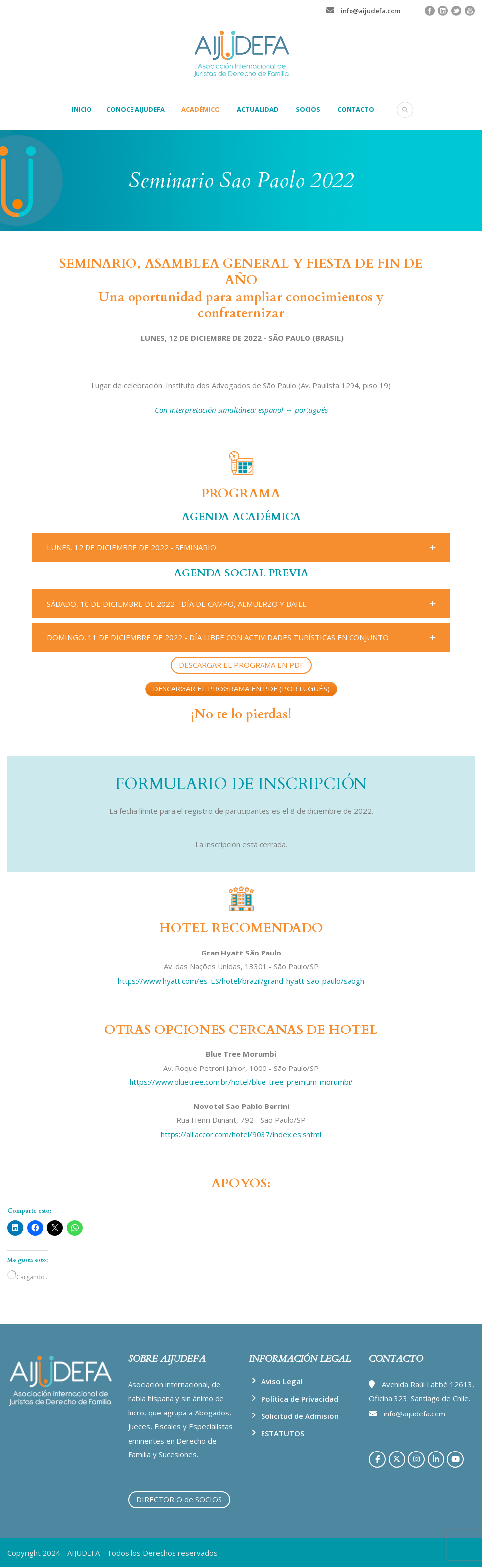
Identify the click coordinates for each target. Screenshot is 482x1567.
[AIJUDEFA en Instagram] (416, 1459)
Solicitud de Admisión (300, 1416)
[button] (241, 547)
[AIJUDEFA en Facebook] (377, 1459)
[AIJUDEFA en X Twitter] (397, 1459)
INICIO (82, 109)
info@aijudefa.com (370, 10)
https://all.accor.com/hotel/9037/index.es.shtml (241, 1134)
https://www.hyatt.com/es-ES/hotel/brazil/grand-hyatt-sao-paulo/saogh (241, 981)
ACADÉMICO (200, 109)
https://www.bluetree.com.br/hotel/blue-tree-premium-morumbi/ (241, 1082)
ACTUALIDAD (258, 109)
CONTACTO (355, 109)
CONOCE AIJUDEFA (135, 109)
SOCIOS (308, 109)
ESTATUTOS (282, 1433)
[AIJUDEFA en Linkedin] (436, 1459)
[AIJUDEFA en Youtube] (455, 1459)
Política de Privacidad (299, 1399)
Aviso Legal (282, 1381)
